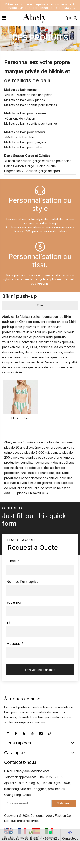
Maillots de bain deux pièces (24, 100)
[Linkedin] (7, 734)
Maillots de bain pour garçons (25, 142)
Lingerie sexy (13, 171)
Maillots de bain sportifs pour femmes (30, 105)
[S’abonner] (63, 803)
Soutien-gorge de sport (43, 171)
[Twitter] (24, 734)
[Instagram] (41, 734)
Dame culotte (46, 166)
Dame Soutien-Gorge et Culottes (27, 155)
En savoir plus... (39, 493)
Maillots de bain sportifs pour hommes (31, 123)
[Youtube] (32, 734)
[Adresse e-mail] (26, 803)
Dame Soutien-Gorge (19, 166)
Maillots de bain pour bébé (23, 147)
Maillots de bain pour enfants (24, 132)
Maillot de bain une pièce (34, 95)
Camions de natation (20, 118)
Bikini (10, 95)
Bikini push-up (21, 418)
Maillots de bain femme (20, 90)
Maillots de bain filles (21, 137)
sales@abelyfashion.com (31, 771)
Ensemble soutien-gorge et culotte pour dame (38, 161)
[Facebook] (16, 734)
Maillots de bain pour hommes (25, 113)
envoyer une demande (40, 669)
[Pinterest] (49, 734)
